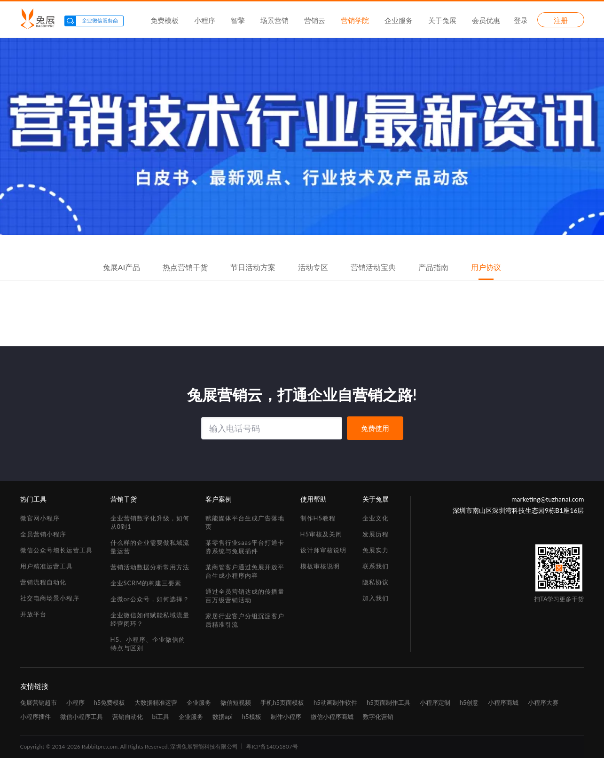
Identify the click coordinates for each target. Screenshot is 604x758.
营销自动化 (127, 716)
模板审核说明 (320, 566)
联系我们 (375, 566)
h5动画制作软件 (335, 702)
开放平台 (33, 614)
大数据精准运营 (155, 702)
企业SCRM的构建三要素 (146, 583)
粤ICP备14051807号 (272, 746)
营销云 (314, 20)
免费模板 (164, 20)
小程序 (204, 20)
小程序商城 (503, 702)
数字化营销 (378, 716)
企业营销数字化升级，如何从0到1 (149, 522)
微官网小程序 (40, 518)
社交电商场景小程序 (49, 598)
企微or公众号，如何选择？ (149, 599)
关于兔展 (442, 20)
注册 (561, 20)
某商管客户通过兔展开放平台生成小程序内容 (244, 571)
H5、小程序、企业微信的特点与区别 (147, 644)
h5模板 (251, 716)
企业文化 (375, 518)
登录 (521, 20)
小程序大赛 (543, 702)
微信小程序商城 (332, 716)
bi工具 (160, 716)
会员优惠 (486, 20)
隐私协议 (375, 582)
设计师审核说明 (323, 550)
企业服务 (398, 20)
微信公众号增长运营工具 (56, 550)
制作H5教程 (318, 518)
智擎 (238, 20)
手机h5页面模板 (282, 702)
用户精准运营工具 (46, 566)
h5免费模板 (110, 702)
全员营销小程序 (43, 534)
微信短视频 (235, 702)
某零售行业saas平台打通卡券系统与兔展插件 (244, 547)
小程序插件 (35, 716)
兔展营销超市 (38, 702)
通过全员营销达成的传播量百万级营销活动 (244, 596)
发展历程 (375, 534)
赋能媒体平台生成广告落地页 (244, 522)
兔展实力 (375, 550)
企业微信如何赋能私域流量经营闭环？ (149, 619)
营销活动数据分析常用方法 (149, 567)
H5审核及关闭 (321, 534)
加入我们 (375, 598)
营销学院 (355, 20)
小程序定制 (435, 702)
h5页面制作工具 (388, 702)
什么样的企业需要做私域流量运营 (149, 547)
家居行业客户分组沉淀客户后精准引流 (244, 620)
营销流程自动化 (43, 582)
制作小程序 (286, 716)
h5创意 (469, 702)
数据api (222, 716)
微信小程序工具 (81, 716)
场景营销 (274, 20)
